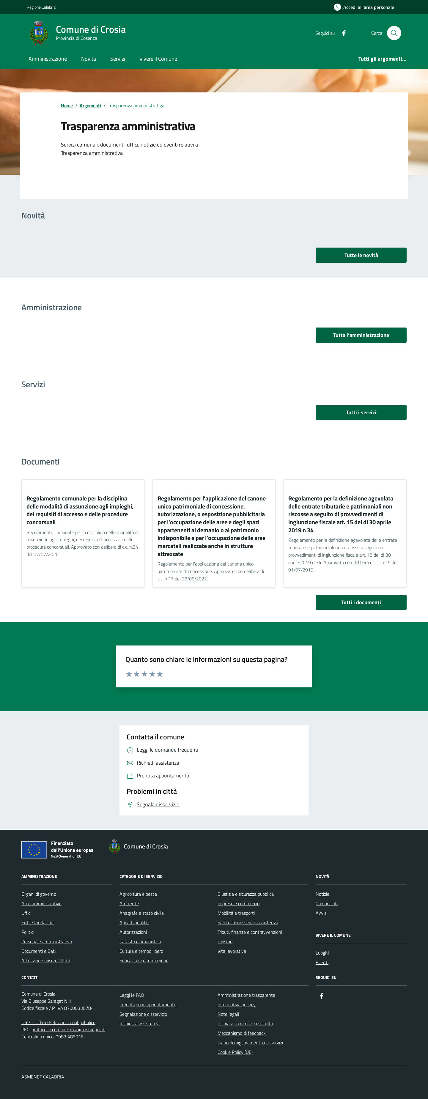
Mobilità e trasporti (236, 913)
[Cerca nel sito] (394, 33)
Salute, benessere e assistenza (248, 922)
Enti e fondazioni (37, 922)
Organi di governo (38, 894)
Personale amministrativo (46, 941)
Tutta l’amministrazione (361, 335)
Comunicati (327, 903)
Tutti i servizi (361, 412)
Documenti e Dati (38, 951)
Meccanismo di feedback (242, 1033)
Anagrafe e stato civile (141, 913)
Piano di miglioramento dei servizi (250, 1042)
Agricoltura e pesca (138, 894)
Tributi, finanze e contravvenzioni (250, 932)
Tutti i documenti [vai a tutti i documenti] (361, 602)
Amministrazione (48, 59)
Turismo (225, 941)
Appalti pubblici (134, 922)
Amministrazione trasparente (246, 995)
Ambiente (129, 903)
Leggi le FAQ (131, 995)
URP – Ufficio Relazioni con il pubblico (58, 1022)
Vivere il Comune (158, 59)
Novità (88, 59)
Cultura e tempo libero (141, 951)
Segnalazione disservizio (143, 1014)
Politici (27, 932)
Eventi (322, 962)
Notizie (322, 894)
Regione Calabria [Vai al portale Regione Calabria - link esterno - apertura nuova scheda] (41, 7)
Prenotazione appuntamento (147, 1004)
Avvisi (321, 913)
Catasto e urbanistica (140, 941)
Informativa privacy (237, 1004)
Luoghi (322, 952)
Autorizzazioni (133, 932)
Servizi (117, 59)
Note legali (228, 1014)
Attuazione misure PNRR (45, 960)
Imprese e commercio (238, 903)
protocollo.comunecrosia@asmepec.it (68, 1029)
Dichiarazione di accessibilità (245, 1023)
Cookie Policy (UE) (235, 1052)
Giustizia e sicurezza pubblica (246, 894)
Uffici (26, 913)
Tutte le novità (361, 255)
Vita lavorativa (232, 951)
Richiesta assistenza (139, 1023)
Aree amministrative (41, 903)
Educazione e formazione (144, 960)
